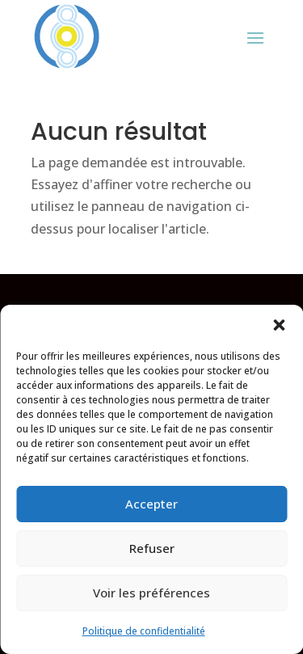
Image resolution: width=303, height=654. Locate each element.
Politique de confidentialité (143, 631)
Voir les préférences (151, 592)
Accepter (151, 504)
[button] (279, 325)
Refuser (152, 548)
